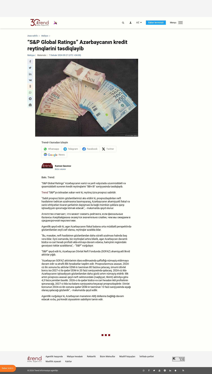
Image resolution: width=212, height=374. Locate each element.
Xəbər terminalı (156, 22)
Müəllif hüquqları (127, 356)
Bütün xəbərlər (60, 169)
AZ (137, 22)
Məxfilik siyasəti (53, 361)
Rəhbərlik (91, 356)
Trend (45, 192)
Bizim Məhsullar (107, 356)
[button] (30, 61)
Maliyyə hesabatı (75, 356)
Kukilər (68, 361)
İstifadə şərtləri (147, 356)
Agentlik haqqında (54, 356)
